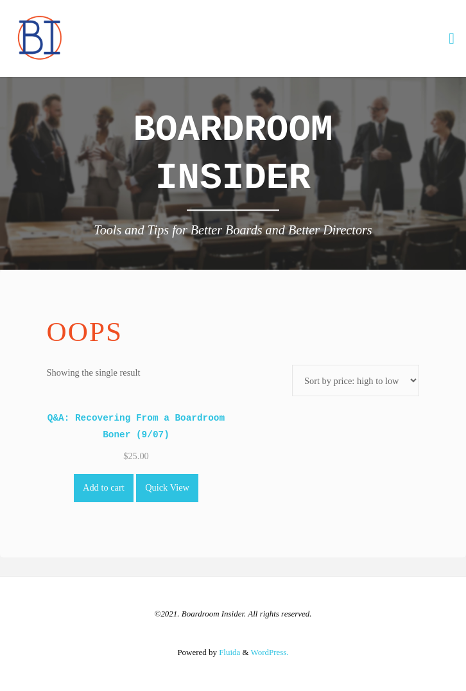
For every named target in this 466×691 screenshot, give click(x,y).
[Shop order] (356, 380)
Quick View (167, 487)
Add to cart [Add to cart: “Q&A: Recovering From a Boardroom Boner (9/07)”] (104, 487)
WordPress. (270, 652)
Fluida (228, 652)
